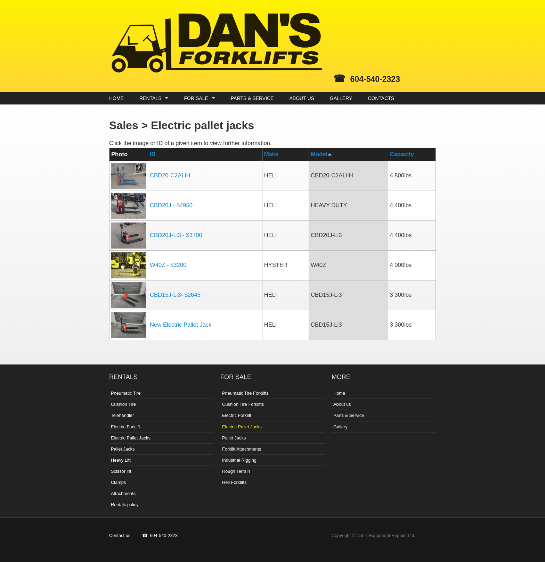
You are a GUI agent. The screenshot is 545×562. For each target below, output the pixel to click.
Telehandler (122, 415)
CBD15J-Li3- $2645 (175, 295)
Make (271, 154)
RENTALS (152, 98)
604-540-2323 (375, 79)
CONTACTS (381, 98)
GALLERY (341, 98)
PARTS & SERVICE (252, 98)
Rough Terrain (236, 471)
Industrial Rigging (239, 460)
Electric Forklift (125, 426)
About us (342, 404)
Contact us (119, 535)
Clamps (118, 482)
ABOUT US (302, 98)
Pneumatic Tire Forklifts (245, 393)
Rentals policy (125, 504)
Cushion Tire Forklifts (243, 404)
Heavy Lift (121, 460)
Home (339, 393)
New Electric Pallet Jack (180, 324)
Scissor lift (121, 471)
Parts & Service (348, 415)
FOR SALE (198, 98)
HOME (116, 98)
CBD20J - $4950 (171, 205)
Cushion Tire (123, 404)
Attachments (123, 493)
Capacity (402, 154)
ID (153, 154)
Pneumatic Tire (125, 393)
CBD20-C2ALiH (170, 175)
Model (321, 154)
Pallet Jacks (123, 449)
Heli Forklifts (234, 482)
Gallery (340, 426)
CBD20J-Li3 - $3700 (176, 235)
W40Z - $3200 (168, 265)
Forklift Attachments (241, 449)
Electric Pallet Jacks (131, 438)
